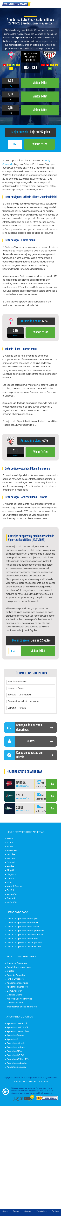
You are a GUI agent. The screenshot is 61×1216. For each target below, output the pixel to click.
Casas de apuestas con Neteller (23, 927)
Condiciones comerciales (25, 1081)
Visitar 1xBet (39, 144)
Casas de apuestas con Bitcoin (23, 923)
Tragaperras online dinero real (22, 1007)
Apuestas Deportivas (17, 983)
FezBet (10, 890)
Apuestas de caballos (18, 1031)
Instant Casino (14, 886)
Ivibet (9, 882)
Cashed (11, 898)
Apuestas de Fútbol (17, 1023)
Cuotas (10, 971)
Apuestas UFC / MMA (17, 1059)
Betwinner (12, 902)
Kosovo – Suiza (16, 688)
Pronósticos (41, 1211)
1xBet (10, 838)
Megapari (11, 874)
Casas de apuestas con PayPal (23, 919)
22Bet (10, 842)
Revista (55, 1211)
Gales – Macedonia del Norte (23, 701)
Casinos (27, 1211)
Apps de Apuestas (16, 975)
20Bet (10, 846)
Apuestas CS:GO (15, 1055)
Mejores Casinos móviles (19, 999)
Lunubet (11, 878)
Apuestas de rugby (16, 1067)
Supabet (11, 854)
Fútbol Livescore (15, 979)
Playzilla (11, 870)
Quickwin (11, 862)
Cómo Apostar (14, 991)
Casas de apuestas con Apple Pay (24, 942)
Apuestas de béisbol (17, 1063)
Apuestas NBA (14, 1051)
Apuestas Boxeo (15, 1035)
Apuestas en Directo (17, 987)
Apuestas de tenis (16, 1047)
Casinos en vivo (15, 1003)
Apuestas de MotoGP (17, 1027)
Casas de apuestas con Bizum (22, 939)
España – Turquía (17, 708)
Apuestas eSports (16, 1043)
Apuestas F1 (13, 1039)
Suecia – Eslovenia (17, 681)
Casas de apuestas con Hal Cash (24, 946)
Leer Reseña (22, 786)
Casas (5, 1211)
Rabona (11, 858)
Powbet (11, 866)
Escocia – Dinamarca (19, 694)
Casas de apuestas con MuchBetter (25, 934)
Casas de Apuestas (17, 963)
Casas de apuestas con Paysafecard (25, 931)
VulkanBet (12, 894)
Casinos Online (14, 995)
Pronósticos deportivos (19, 967)
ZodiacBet (12, 850)
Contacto (43, 1081)
